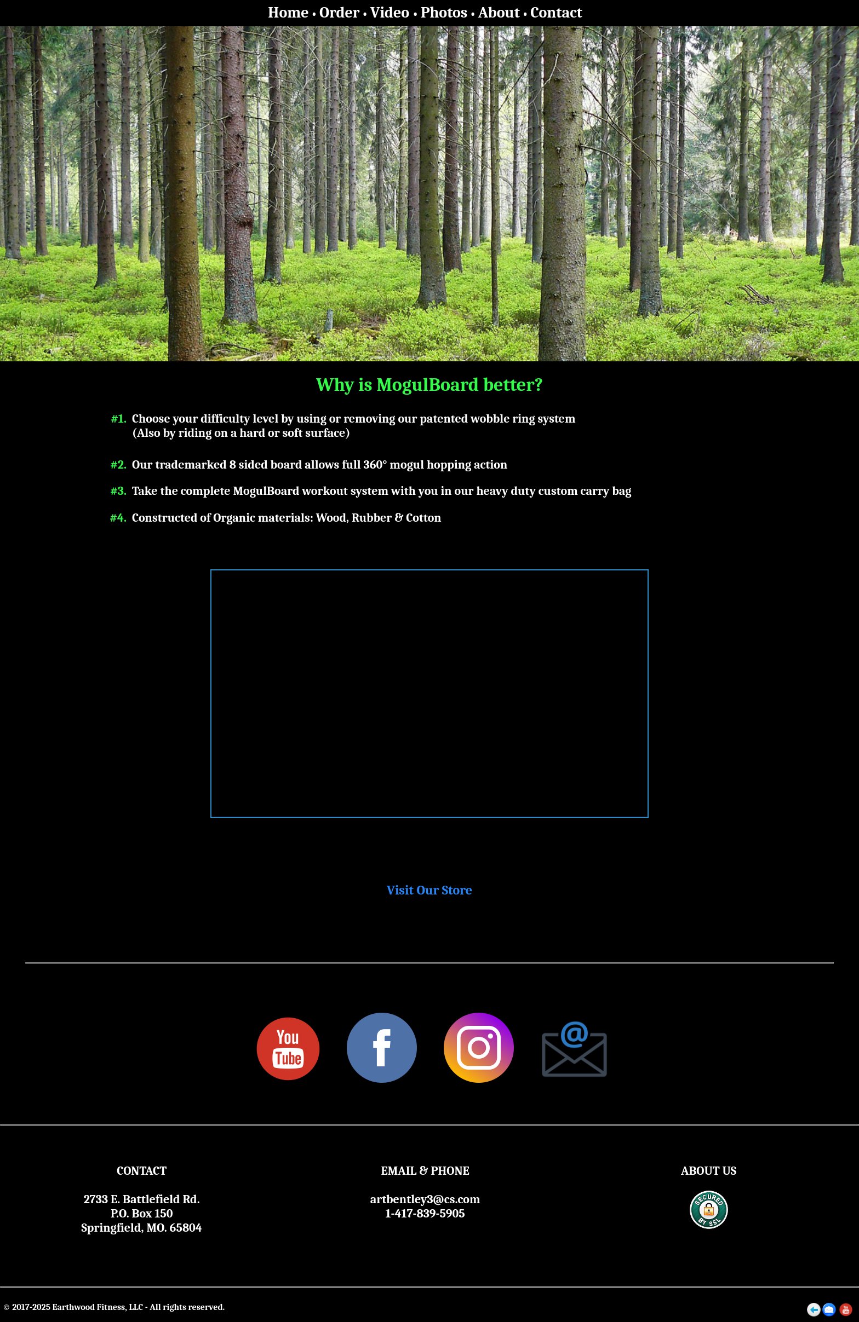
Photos (444, 12)
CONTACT (142, 1171)
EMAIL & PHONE (425, 1171)
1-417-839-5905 (425, 1213)
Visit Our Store (429, 890)
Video (391, 12)
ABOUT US (708, 1171)
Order (339, 12)
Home (288, 12)
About (499, 12)
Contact (556, 12)
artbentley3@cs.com (425, 1199)
